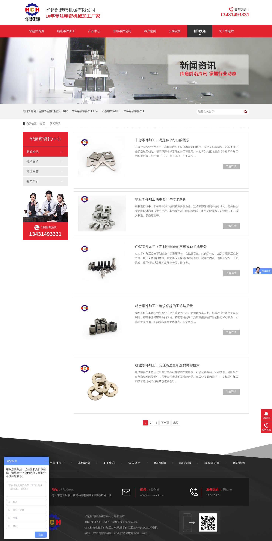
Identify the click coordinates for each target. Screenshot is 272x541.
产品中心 (94, 31)
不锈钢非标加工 (111, 111)
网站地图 (239, 463)
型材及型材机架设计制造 (53, 111)
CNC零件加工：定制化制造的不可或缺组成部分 (171, 247)
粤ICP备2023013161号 (97, 522)
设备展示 (134, 463)
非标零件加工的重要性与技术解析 (160, 199)
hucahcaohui (131, 522)
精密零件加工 (66, 31)
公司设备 (175, 31)
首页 (43, 123)
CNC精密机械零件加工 (97, 527)
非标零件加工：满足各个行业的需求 (162, 140)
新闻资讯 (200, 31)
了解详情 (231, 166)
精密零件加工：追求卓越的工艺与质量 (164, 306)
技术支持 (32, 161)
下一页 (165, 422)
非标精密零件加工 (134, 111)
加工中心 (109, 463)
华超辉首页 (36, 31)
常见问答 (32, 171)
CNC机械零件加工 (122, 527)
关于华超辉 (226, 31)
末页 (175, 422)
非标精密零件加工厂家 (85, 111)
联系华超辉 (211, 463)
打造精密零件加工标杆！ (134, 533)
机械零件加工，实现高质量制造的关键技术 (167, 365)
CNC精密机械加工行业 (106, 533)
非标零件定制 (122, 31)
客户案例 (150, 31)
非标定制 (84, 463)
